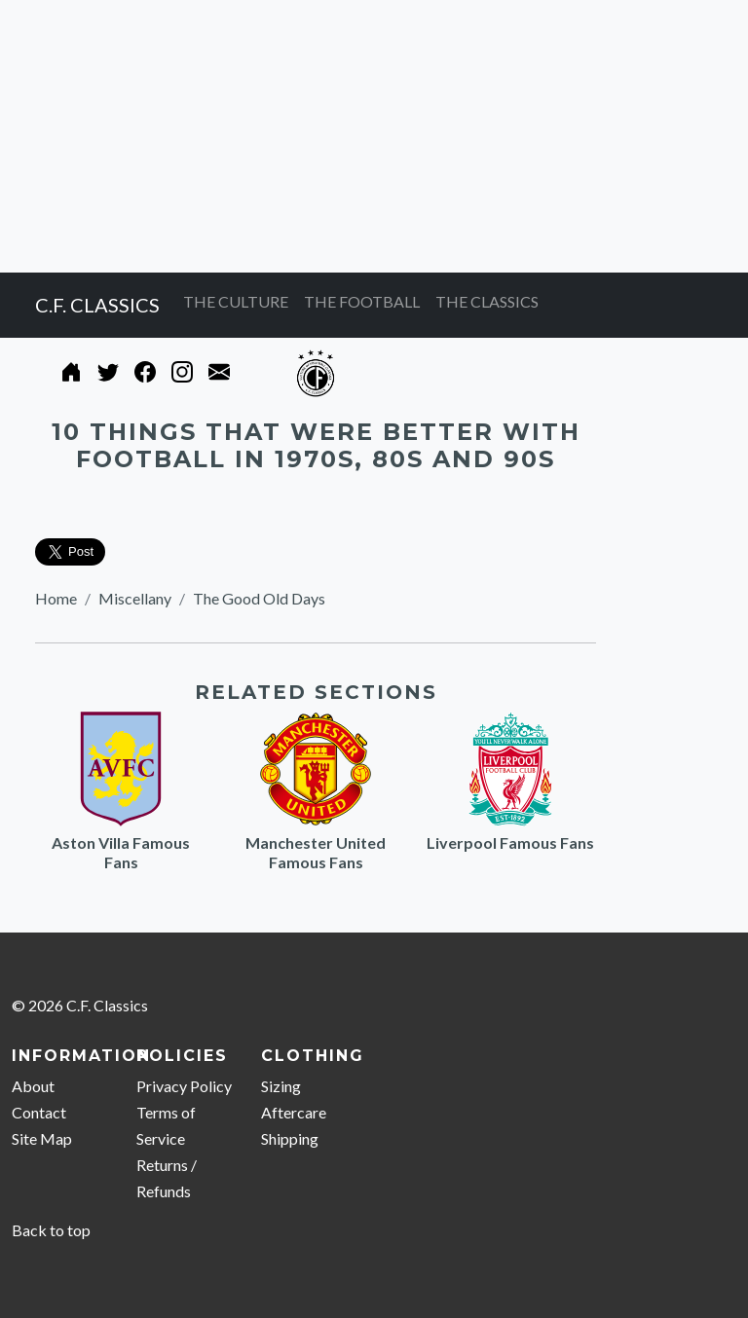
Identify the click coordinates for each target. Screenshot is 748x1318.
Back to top (51, 1230)
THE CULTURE (235, 301)
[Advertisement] (374, 136)
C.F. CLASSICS (97, 304)
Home (56, 598)
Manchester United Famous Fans (315, 852)
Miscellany (134, 598)
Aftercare (293, 1112)
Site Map (42, 1138)
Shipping (289, 1138)
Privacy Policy (184, 1086)
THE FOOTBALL (362, 301)
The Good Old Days (259, 598)
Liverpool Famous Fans (510, 842)
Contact (39, 1112)
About (33, 1086)
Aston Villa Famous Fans (121, 852)
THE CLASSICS (487, 301)
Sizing (281, 1086)
